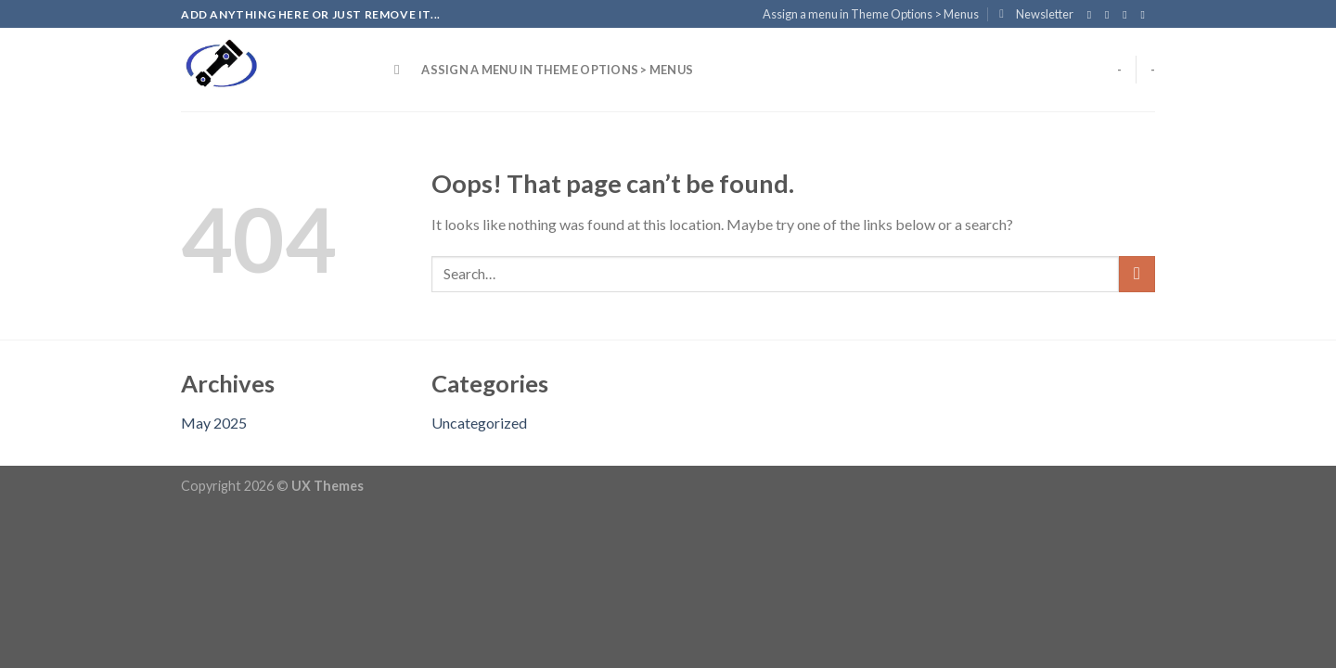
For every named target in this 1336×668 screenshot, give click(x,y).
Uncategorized (479, 422)
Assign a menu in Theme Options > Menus (871, 13)
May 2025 (214, 422)
